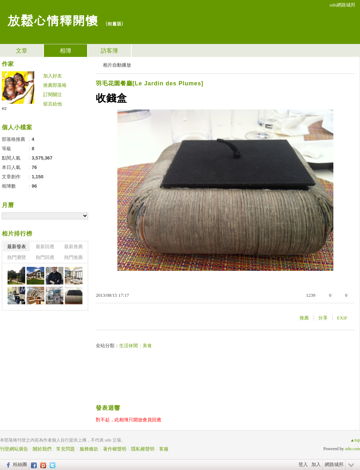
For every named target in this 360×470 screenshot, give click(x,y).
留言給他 (52, 104)
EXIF (342, 318)
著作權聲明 (114, 449)
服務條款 (89, 449)
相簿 (65, 51)
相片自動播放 (117, 65)
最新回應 (45, 246)
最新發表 (16, 246)
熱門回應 (45, 257)
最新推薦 (73, 246)
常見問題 (65, 449)
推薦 (304, 318)
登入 (303, 464)
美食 (147, 345)
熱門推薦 (73, 257)
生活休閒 (128, 345)
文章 (21, 51)
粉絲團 (20, 464)
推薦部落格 (55, 85)
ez (4, 108)
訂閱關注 (52, 94)
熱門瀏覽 (16, 257)
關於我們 (42, 449)
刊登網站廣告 (14, 449)
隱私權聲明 (142, 449)
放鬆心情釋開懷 (52, 20)
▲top (355, 440)
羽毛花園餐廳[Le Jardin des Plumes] (149, 83)
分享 (323, 318)
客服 (163, 449)
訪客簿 (109, 51)
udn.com (352, 448)
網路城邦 (334, 464)
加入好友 (52, 76)
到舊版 (114, 23)
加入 (316, 464)
